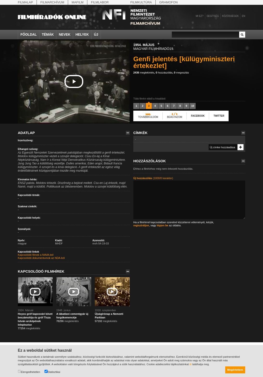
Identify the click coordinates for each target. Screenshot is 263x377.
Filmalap (25, 2)
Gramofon (168, 2)
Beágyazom (174, 117)
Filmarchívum (52, 2)
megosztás (181, 72)
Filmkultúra (141, 2)
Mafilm (77, 2)
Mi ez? (199, 16)
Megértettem (235, 369)
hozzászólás (164, 72)
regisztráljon (141, 225)
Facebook (198, 115)
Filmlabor (100, 2)
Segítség (213, 16)
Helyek (82, 34)
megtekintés (143, 72)
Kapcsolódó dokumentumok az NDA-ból (41, 257)
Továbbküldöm (148, 117)
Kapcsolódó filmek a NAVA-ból (35, 254)
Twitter (218, 115)
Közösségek (230, 16)
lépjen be (162, 225)
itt (191, 364)
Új (96, 34)
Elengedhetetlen (29, 371)
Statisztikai (52, 371)
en (243, 16)
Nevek (64, 34)
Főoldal (28, 34)
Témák (48, 34)
